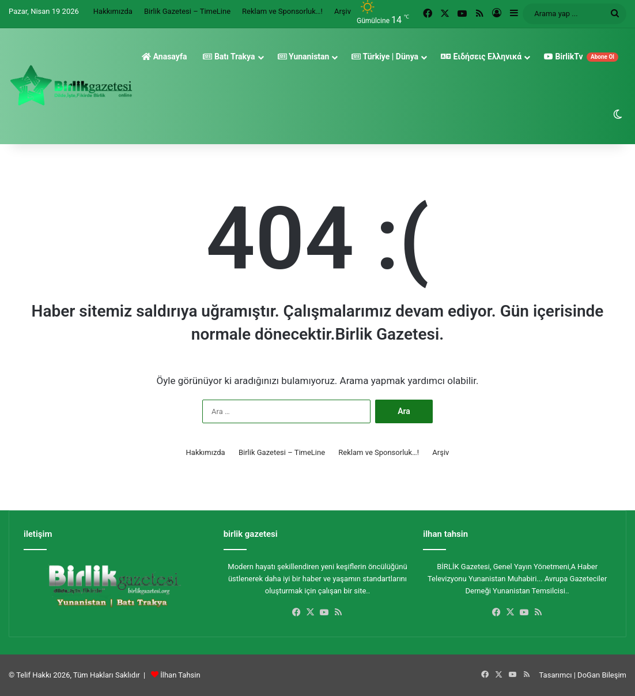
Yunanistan (304, 56)
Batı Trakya (229, 56)
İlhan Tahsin (180, 675)
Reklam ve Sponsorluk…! (282, 11)
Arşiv (342, 11)
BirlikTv (581, 57)
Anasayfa (164, 56)
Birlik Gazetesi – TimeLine (187, 11)
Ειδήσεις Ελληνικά (481, 56)
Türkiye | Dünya (384, 56)
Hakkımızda (113, 11)
